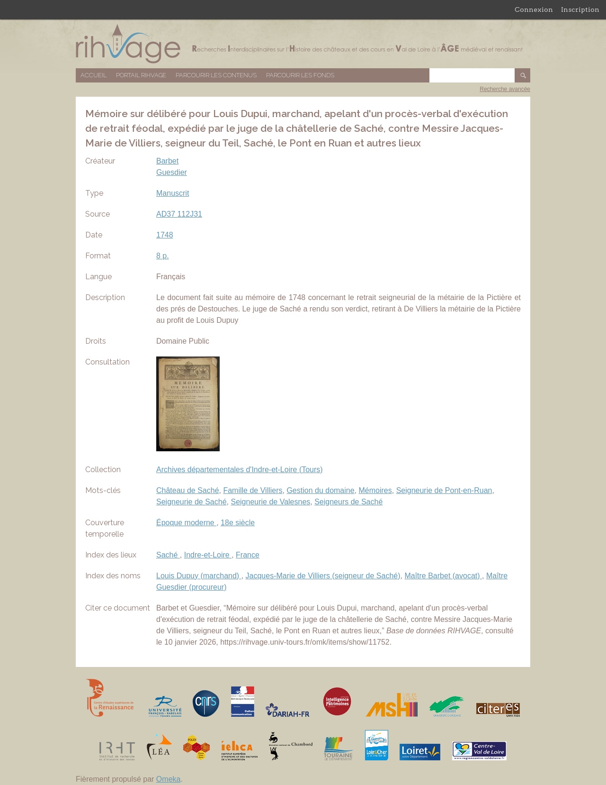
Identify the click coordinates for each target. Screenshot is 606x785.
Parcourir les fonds (300, 75)
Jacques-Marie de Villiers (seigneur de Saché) (323, 576)
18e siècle (238, 523)
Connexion (534, 9)
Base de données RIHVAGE (303, 44)
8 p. (162, 256)
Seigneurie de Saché (191, 502)
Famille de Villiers (252, 490)
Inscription (580, 9)
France (247, 555)
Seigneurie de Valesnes (270, 502)
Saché (168, 555)
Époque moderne (186, 523)
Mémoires (375, 490)
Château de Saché (187, 490)
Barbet (167, 161)
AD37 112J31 (179, 214)
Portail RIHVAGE (141, 75)
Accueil (93, 75)
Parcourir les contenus (216, 75)
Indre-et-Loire (208, 555)
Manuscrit (172, 193)
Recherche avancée (505, 89)
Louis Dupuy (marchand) (198, 576)
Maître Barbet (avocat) (443, 576)
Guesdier (171, 172)
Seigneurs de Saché (348, 502)
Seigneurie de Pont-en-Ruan (444, 490)
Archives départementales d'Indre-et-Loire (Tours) (239, 470)
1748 (164, 235)
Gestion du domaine (320, 490)
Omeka (168, 779)
